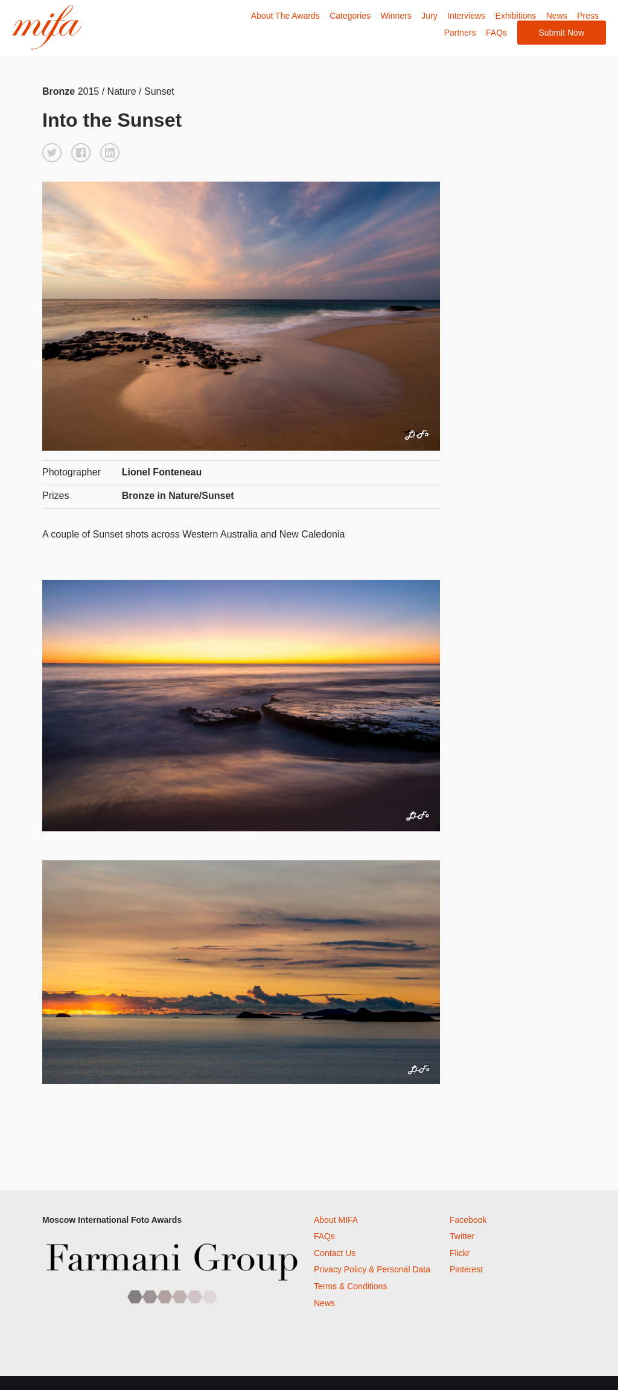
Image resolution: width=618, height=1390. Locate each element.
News (556, 15)
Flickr (460, 1253)
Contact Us (334, 1253)
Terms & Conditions (350, 1286)
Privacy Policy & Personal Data (372, 1269)
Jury (429, 15)
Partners (460, 32)
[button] (52, 152)
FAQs (496, 32)
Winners (395, 15)
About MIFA (336, 1220)
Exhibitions (516, 15)
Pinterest (466, 1269)
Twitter (462, 1236)
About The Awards (285, 15)
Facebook (468, 1220)
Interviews (466, 15)
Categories (350, 15)
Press (588, 15)
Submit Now (561, 32)
